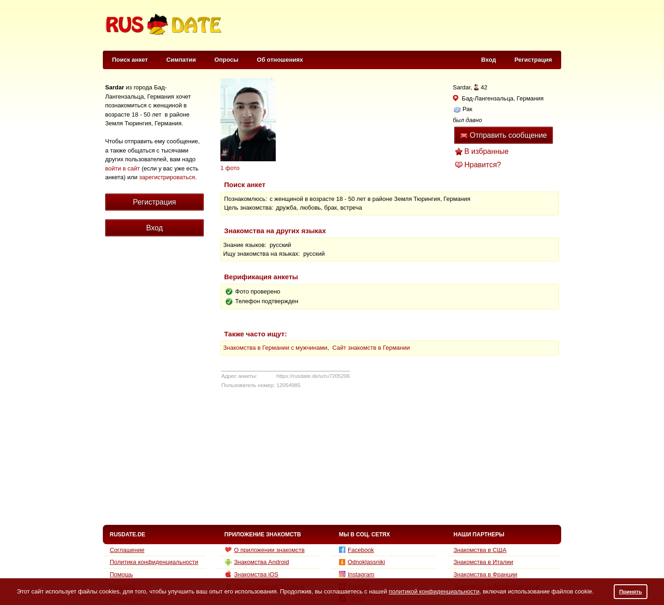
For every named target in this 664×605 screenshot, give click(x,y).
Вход (488, 59)
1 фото (230, 167)
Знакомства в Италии (483, 561)
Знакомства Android (257, 562)
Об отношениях (280, 59)
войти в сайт (122, 168)
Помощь (121, 574)
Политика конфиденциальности (154, 561)
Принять (630, 591)
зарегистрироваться (167, 177)
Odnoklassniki (362, 561)
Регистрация (533, 59)
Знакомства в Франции (485, 574)
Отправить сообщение (503, 135)
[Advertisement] (393, 26)
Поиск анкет (130, 59)
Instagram (356, 574)
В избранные (486, 151)
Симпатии (181, 59)
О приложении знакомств (265, 549)
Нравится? (482, 165)
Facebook (356, 549)
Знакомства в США (480, 549)
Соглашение (127, 549)
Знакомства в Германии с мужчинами (275, 347)
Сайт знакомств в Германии (371, 347)
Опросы (226, 59)
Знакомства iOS (252, 574)
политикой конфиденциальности (434, 591)
